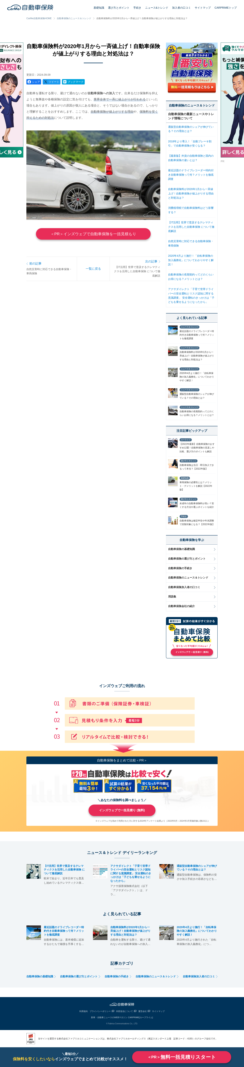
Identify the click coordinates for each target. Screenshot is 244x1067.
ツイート (54, 81)
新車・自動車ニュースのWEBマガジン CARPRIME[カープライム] (122, 1017)
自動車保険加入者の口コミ (184, 587)
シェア (36, 81)
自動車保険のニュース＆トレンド (74, 18)
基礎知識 (99, 7)
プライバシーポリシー (100, 1011)
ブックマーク (76, 81)
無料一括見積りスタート (181, 1057)
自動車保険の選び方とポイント (187, 558)
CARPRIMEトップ (226, 7)
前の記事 (35, 263)
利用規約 (83, 1011)
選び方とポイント (118, 7)
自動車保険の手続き (180, 568)
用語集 (172, 596)
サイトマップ (203, 7)
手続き (137, 7)
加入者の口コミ (181, 7)
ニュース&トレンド (156, 7)
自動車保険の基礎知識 (181, 549)
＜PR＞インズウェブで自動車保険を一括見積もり (93, 234)
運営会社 (142, 1011)
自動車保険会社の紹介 (181, 606)
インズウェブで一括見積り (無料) (122, 810)
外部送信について (124, 1011)
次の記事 (151, 261)
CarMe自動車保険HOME (39, 18)
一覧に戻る (93, 268)
